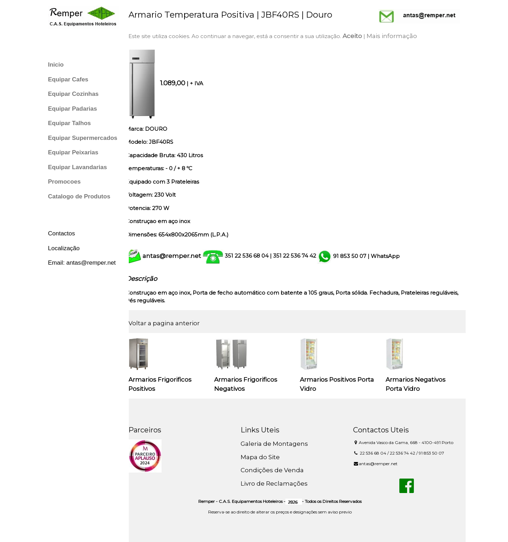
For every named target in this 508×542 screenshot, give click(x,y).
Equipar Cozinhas (73, 94)
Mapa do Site (264, 457)
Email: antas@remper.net (82, 262)
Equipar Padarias (72, 108)
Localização (64, 248)
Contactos (61, 233)
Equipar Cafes (68, 79)
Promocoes (64, 181)
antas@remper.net (178, 255)
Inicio (56, 64)
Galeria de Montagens (278, 443)
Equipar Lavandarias (77, 167)
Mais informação (398, 35)
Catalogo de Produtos (79, 196)
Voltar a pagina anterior (170, 323)
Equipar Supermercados (82, 138)
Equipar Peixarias (73, 152)
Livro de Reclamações (278, 483)
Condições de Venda (276, 470)
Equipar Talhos (69, 123)
